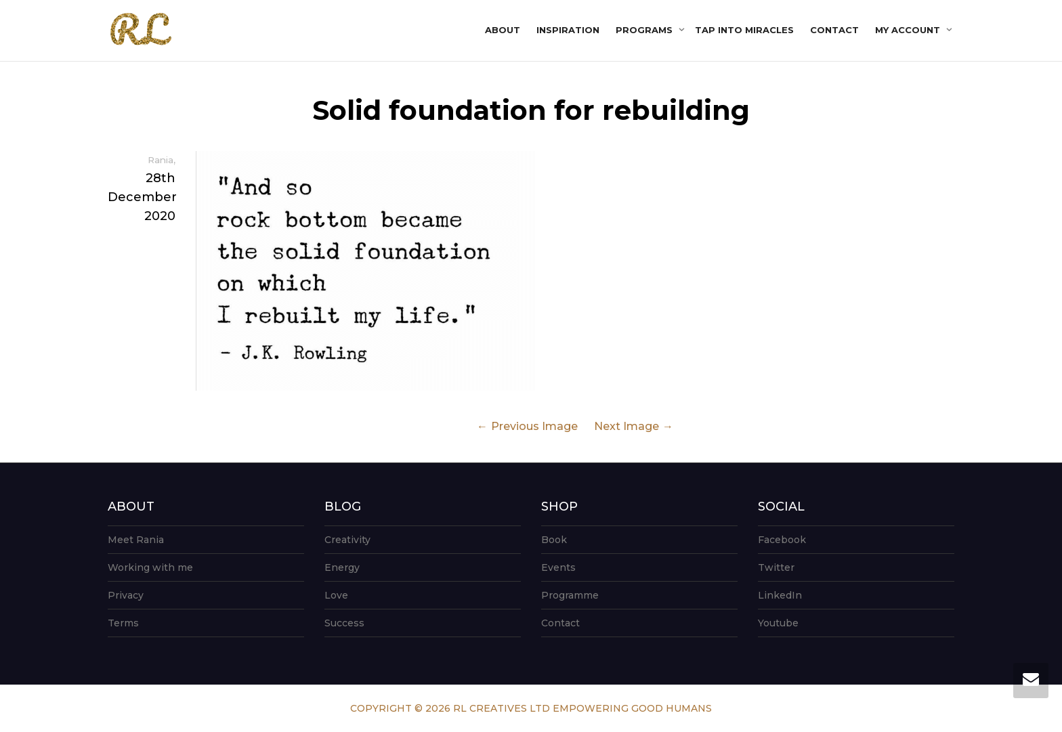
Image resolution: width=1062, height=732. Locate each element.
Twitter (776, 567)
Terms (123, 623)
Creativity (347, 540)
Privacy (126, 595)
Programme (570, 595)
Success (344, 623)
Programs (645, 29)
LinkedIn (780, 595)
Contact (834, 29)
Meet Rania (136, 540)
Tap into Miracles (744, 29)
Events (558, 567)
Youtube (778, 623)
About (502, 29)
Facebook (782, 540)
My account (909, 29)
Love (336, 595)
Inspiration (567, 29)
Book (554, 540)
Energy (342, 567)
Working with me (150, 567)
